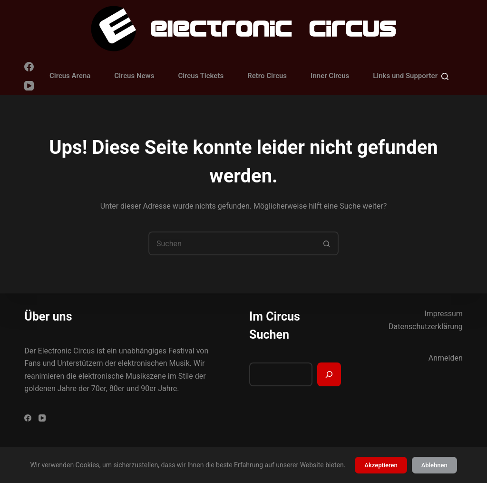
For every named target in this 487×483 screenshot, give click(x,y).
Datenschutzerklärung (426, 326)
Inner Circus (330, 75)
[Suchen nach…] (231, 243)
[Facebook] (29, 66)
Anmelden (446, 357)
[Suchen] (444, 76)
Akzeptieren (380, 465)
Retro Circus (267, 75)
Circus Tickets (201, 75)
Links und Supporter (405, 75)
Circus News (134, 75)
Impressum (443, 313)
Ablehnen (434, 465)
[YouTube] (29, 86)
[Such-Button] (327, 243)
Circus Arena (69, 75)
